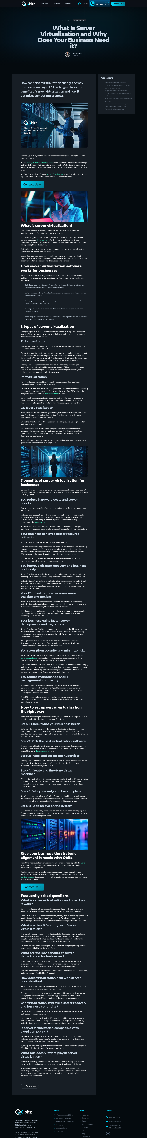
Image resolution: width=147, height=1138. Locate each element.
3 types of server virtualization (116, 90)
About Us (85, 1115)
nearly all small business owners (40, 162)
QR (83, 1130)
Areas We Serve (61, 1128)
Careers (84, 1121)
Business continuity (79, 20)
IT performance (42, 240)
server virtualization (55, 174)
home (62, 20)
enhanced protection (29, 658)
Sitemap (85, 1127)
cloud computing (42, 751)
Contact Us (86, 1137)
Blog (68, 20)
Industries (59, 1131)
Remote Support (88, 1124)
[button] (45, 4)
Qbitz (83, 863)
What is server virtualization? (115, 83)
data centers (39, 522)
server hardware (52, 393)
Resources (85, 1118)
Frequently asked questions (114, 109)
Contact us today (28, 877)
